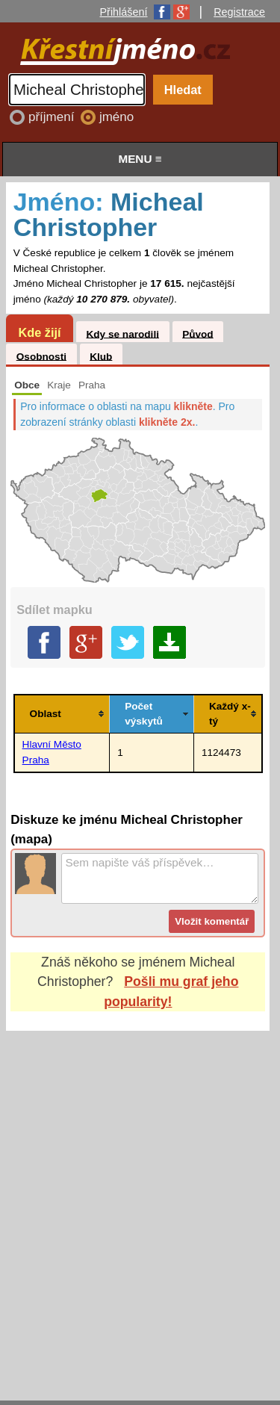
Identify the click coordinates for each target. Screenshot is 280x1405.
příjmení (53, 117)
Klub (101, 356)
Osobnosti (41, 356)
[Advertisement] (140, 1201)
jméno (116, 117)
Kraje (59, 385)
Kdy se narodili (122, 333)
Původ (198, 333)
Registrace (239, 12)
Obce (27, 385)
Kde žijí (39, 332)
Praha (91, 385)
